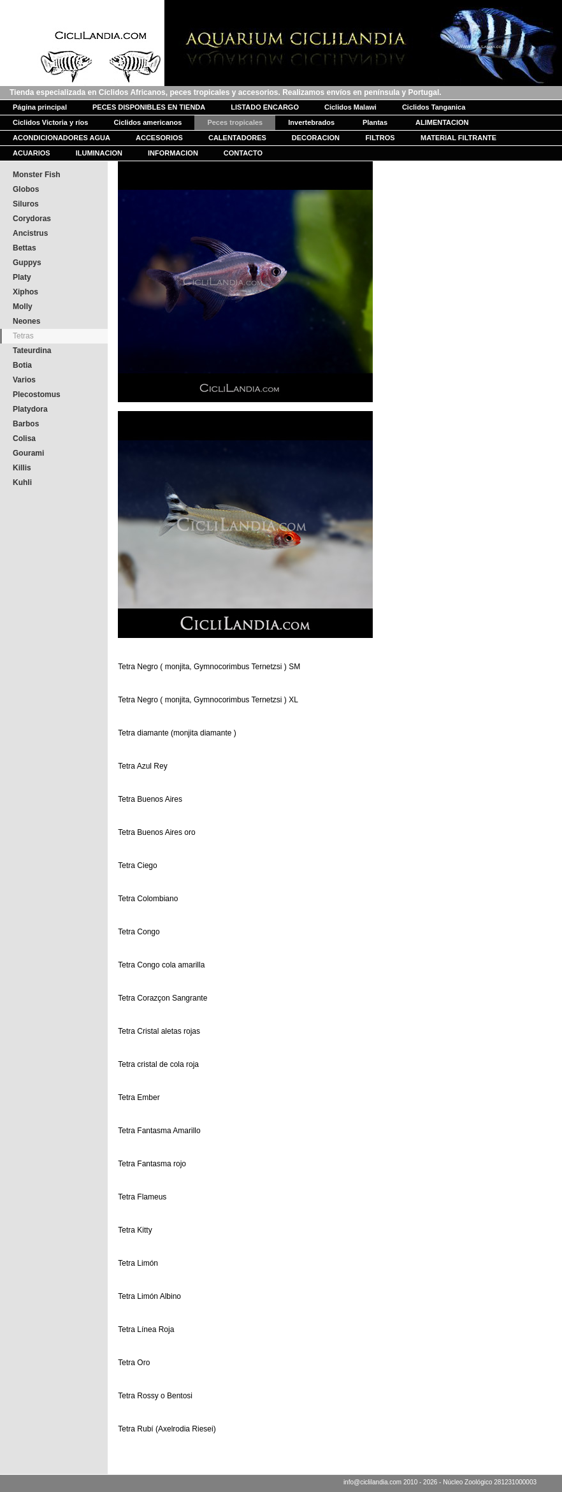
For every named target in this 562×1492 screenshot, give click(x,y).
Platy (22, 277)
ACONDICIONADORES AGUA (61, 137)
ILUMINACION (99, 153)
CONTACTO (243, 153)
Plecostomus (37, 394)
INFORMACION (173, 153)
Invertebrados (311, 122)
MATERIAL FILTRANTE (458, 137)
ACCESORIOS (159, 137)
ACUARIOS (31, 153)
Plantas (375, 122)
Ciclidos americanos (147, 122)
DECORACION (316, 137)
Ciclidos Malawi (350, 107)
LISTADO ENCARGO (265, 107)
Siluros (26, 203)
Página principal (40, 107)
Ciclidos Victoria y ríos (50, 122)
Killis (22, 467)
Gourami (28, 453)
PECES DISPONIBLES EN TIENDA (148, 107)
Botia (22, 365)
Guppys (27, 262)
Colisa (24, 438)
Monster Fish (37, 174)
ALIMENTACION (442, 122)
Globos (26, 189)
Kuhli (22, 482)
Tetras (23, 335)
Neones (26, 321)
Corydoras (32, 218)
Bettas (24, 247)
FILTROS (379, 137)
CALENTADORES (237, 137)
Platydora (30, 409)
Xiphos (25, 291)
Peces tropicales (235, 122)
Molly (22, 306)
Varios (24, 379)
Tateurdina (32, 350)
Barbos (26, 423)
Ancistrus (30, 233)
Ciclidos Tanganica (433, 107)
